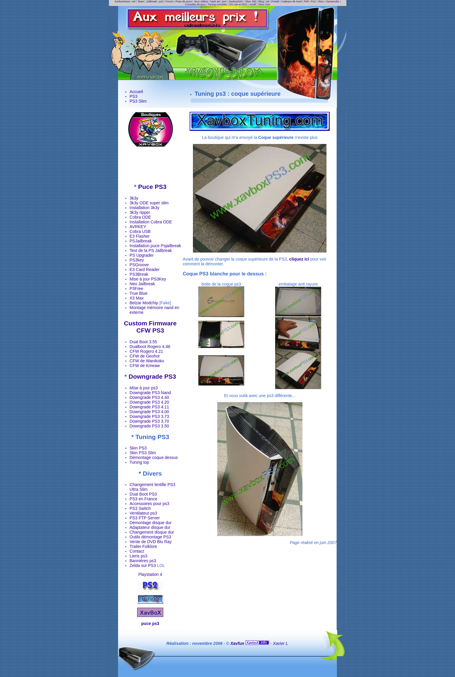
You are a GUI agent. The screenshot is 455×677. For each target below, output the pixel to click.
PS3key (137, 260)
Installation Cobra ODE (151, 222)
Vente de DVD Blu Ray (151, 541)
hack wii (215, 1)
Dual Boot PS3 (143, 494)
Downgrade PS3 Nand (150, 392)
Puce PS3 (152, 186)
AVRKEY (138, 226)
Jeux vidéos (201, 1)
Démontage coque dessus (154, 457)
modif (252, 4)
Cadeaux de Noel (291, 1)
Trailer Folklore (143, 546)
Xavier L (280, 643)
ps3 (161, 1)
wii (134, 1)
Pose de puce (183, 1)
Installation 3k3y (144, 207)
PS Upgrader (142, 255)
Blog (261, 1)
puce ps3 (150, 623)
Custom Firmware (150, 323)
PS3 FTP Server (145, 517)
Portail (275, 1)
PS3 (133, 96)
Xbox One (264, 4)
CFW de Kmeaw (145, 365)
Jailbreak (151, 1)
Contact (137, 551)
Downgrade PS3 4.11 (149, 407)
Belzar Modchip (144, 302)
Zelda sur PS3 (143, 565)
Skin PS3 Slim (143, 452)
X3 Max (137, 298)
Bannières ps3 (143, 560)
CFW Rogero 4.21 (146, 351)
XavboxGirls (236, 1)
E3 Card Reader (145, 269)
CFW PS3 (150, 330)
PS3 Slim (138, 101)
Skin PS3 (138, 448)
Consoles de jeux (195, 4)
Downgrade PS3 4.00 (149, 411)
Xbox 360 (250, 1)
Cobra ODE (140, 217)
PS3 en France (143, 498)
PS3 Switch (140, 508)
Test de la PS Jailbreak (151, 250)
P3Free (136, 288)
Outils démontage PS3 (150, 537)
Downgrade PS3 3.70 (149, 421)
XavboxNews (122, 1)
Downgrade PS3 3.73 (149, 416)
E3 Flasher (140, 236)
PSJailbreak (141, 241)
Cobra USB (140, 231)
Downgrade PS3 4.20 (149, 402)
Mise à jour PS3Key (148, 279)
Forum (169, 1)
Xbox (321, 1)
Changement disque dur (152, 532)
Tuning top (139, 462)
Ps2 (313, 1)
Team (140, 1)
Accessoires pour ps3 (149, 503)
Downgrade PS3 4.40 (149, 397)
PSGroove (139, 264)
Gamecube (332, 1)
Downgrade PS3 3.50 (149, 426)
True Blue (139, 293)
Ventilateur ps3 (143, 513)
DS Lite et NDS (238, 4)
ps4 (224, 1)
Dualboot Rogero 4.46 (150, 346)
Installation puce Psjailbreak (155, 245)
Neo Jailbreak (142, 283)
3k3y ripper (140, 212)
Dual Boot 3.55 (143, 341)
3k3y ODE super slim (149, 202)
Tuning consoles (217, 4)
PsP (306, 1)
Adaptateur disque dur (150, 527)
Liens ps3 (139, 556)
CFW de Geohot (145, 356)
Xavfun (237, 643)
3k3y (134, 198)
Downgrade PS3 (152, 376)
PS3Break (139, 274)
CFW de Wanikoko (147, 360)
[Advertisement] (150, 164)
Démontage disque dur (151, 522)
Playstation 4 (150, 574)
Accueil (136, 91)
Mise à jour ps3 (144, 387)
